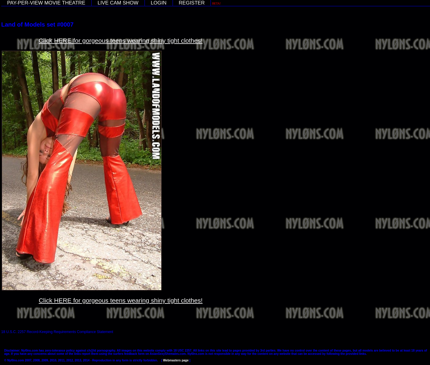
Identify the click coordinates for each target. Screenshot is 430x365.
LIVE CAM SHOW (118, 3)
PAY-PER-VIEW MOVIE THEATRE (46, 3)
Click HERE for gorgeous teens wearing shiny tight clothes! (121, 40)
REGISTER (192, 3)
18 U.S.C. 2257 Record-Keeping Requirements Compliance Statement (57, 332)
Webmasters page (175, 360)
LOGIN (159, 3)
